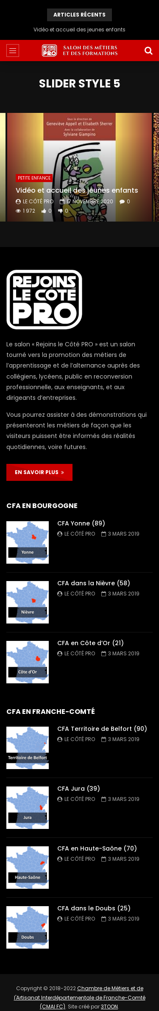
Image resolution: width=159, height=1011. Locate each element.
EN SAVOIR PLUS (39, 472)
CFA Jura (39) (78, 788)
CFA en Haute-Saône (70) (97, 848)
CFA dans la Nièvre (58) (93, 583)
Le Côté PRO (38, 201)
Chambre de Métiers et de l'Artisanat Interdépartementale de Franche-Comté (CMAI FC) (79, 997)
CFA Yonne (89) (81, 523)
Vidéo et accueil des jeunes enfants (79, 29)
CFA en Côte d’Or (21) (90, 643)
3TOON (109, 1006)
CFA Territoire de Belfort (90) (102, 729)
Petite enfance (34, 178)
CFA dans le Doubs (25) (94, 908)
